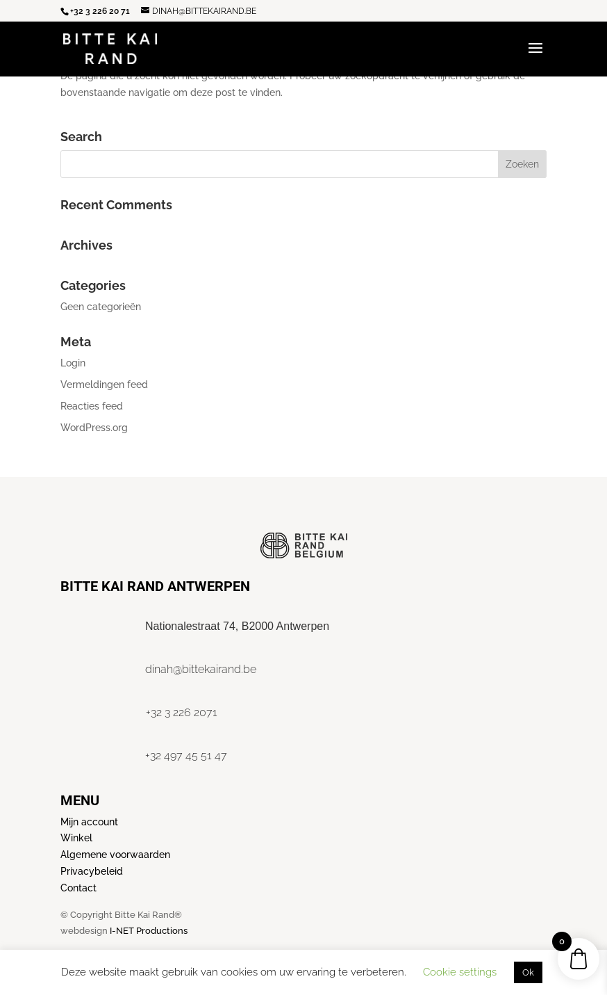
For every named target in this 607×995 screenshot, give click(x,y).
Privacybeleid (91, 871)
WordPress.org (94, 427)
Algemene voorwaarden (115, 854)
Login (72, 363)
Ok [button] (528, 972)
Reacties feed (91, 406)
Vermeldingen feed (104, 384)
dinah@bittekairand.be (200, 669)
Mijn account (89, 821)
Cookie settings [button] (460, 972)
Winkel (76, 837)
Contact (78, 887)
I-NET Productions (149, 930)
